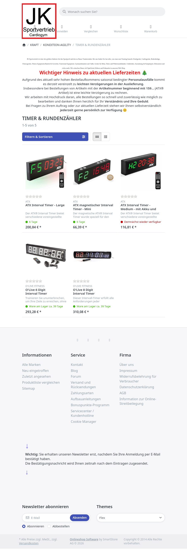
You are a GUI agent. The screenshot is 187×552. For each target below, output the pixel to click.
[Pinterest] (109, 340)
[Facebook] (77, 340)
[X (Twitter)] (88, 340)
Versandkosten (28, 543)
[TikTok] (98, 340)
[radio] (97, 136)
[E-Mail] (45, 517)
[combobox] (112, 11)
